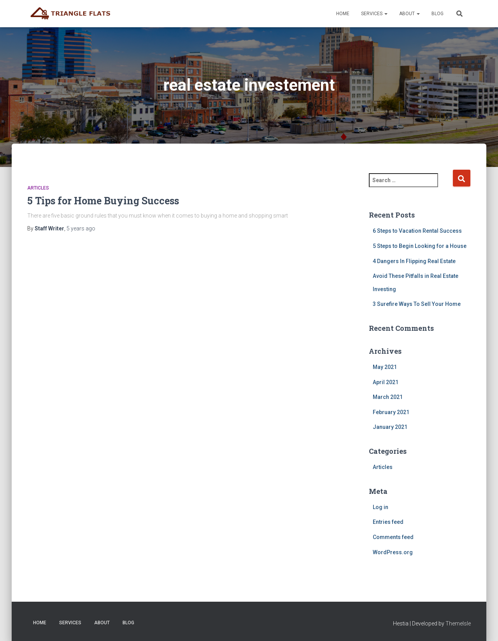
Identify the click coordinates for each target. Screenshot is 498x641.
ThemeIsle (458, 623)
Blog (437, 13)
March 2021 (388, 397)
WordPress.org (393, 552)
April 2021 (385, 382)
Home (342, 13)
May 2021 (385, 367)
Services (374, 13)
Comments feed (393, 537)
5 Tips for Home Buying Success (103, 200)
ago (81, 228)
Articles (38, 188)
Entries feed (388, 522)
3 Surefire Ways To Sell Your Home (417, 304)
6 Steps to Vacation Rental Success (417, 231)
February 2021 (391, 412)
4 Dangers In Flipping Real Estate (414, 261)
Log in (380, 507)
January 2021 (390, 427)
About (409, 13)
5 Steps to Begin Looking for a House (419, 246)
